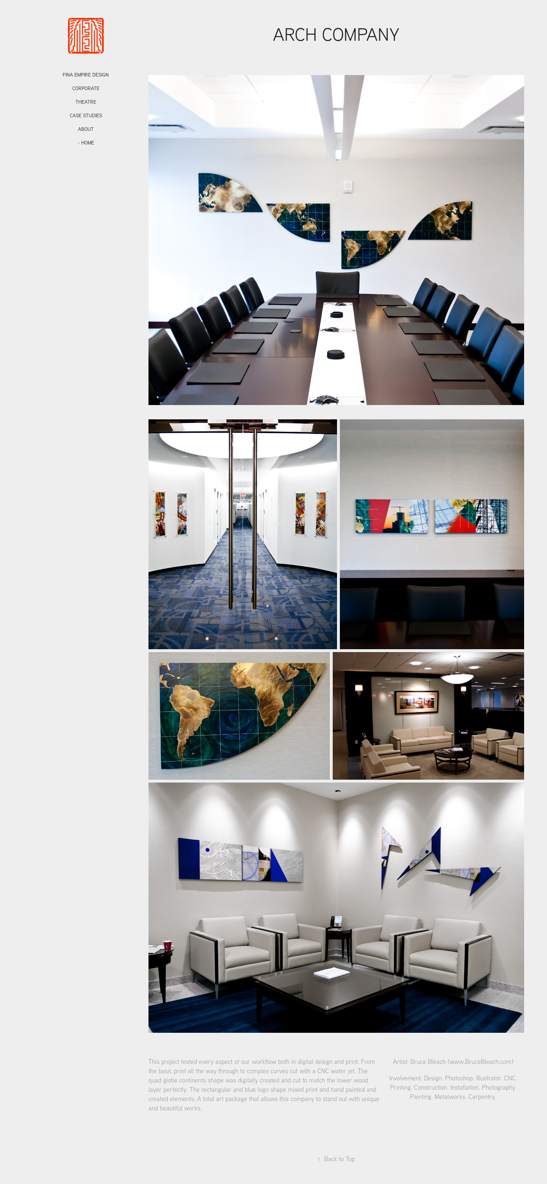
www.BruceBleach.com (480, 1061)
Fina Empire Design (86, 74)
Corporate (85, 88)
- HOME (86, 142)
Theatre (85, 102)
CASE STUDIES (86, 115)
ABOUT (86, 129)
